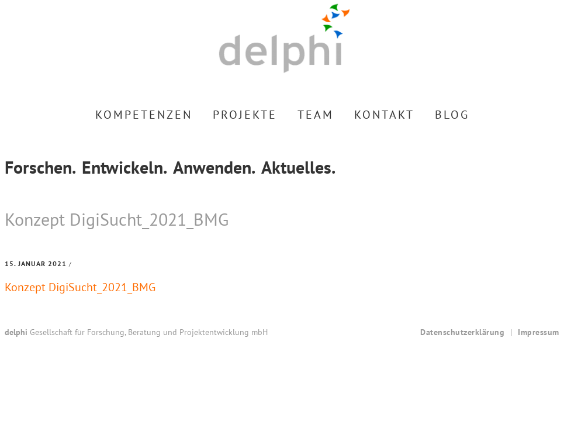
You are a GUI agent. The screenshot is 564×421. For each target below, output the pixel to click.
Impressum (538, 332)
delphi (284, 38)
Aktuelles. (298, 167)
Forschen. (40, 167)
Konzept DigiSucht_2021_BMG (80, 287)
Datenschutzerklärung (462, 332)
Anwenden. (214, 167)
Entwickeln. (124, 167)
